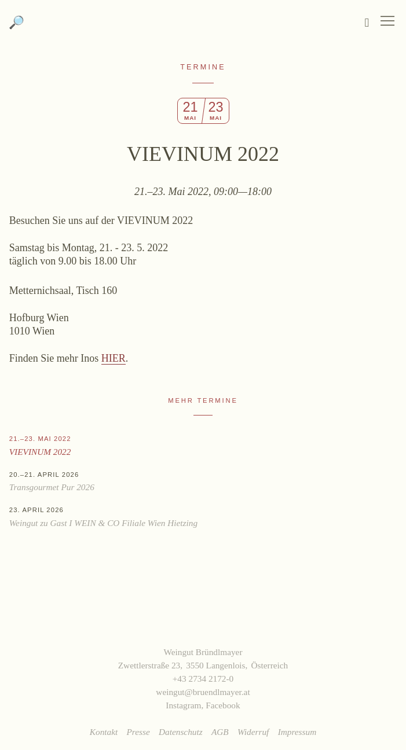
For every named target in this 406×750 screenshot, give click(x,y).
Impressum (297, 732)
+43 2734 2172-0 (203, 678)
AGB (220, 732)
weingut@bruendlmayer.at (203, 692)
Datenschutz (181, 732)
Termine (203, 67)
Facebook (223, 705)
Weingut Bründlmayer (203, 28)
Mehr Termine (202, 400)
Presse (138, 732)
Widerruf (253, 732)
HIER (113, 358)
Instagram (183, 705)
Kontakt (104, 732)
